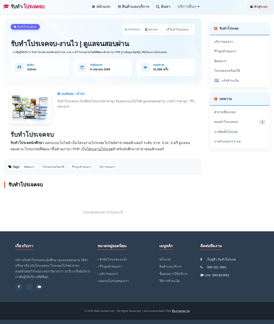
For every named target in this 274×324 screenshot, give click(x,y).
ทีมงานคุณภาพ (181, 311)
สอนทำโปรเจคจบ (240, 122)
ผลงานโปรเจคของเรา (113, 281)
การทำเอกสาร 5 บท (227, 141)
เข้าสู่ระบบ (259, 6)
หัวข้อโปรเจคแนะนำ (112, 259)
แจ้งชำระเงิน (226, 80)
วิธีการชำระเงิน (169, 281)
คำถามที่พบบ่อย (225, 112)
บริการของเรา (223, 41)
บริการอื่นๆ (188, 6)
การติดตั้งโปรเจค (226, 132)
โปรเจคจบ (23, 6)
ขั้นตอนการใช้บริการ (173, 274)
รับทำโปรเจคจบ (177, 29)
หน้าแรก (101, 7)
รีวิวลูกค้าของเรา (225, 51)
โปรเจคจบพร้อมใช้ (227, 70)
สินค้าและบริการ (133, 7)
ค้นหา (163, 7)
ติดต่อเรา (220, 61)
